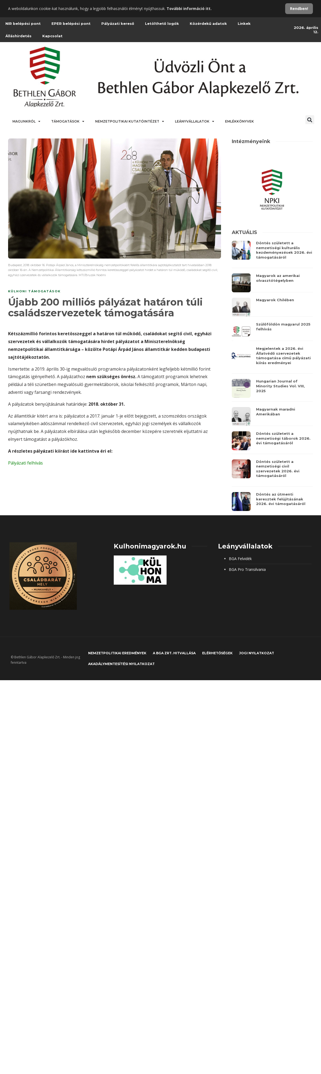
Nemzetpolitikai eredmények (117, 653)
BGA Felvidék (240, 558)
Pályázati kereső (117, 23)
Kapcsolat (52, 36)
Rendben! (299, 8)
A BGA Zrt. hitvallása (174, 653)
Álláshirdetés (18, 36)
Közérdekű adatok (208, 23)
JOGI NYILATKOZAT (256, 653)
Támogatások (67, 121)
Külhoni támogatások (34, 291)
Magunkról (26, 121)
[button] (309, 119)
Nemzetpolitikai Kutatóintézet (129, 121)
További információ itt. (189, 8)
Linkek (244, 23)
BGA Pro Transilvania (247, 569)
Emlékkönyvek (239, 121)
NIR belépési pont (23, 23)
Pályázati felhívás (25, 463)
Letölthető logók (162, 23)
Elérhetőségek (217, 653)
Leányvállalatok (194, 121)
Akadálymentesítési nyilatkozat (121, 664)
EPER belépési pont (71, 23)
